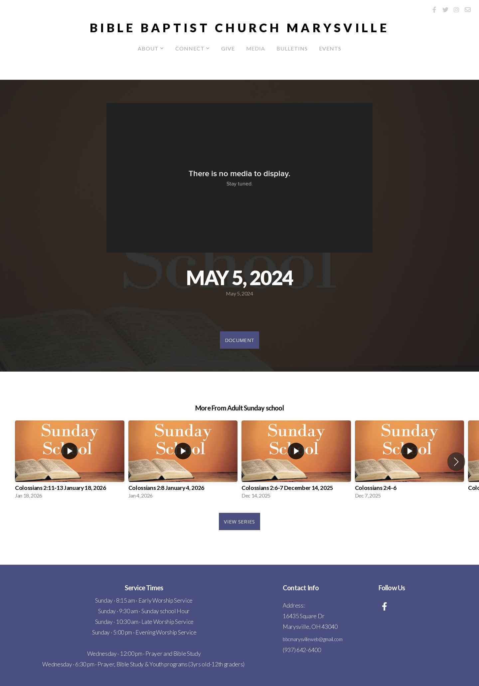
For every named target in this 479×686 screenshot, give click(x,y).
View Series (239, 521)
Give (228, 48)
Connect (192, 48)
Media (255, 48)
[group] (69, 461)
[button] (456, 461)
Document (239, 340)
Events (330, 48)
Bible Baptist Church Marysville (239, 27)
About (151, 48)
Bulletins (292, 48)
